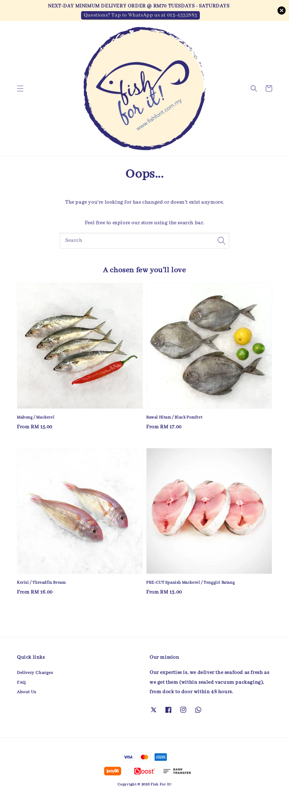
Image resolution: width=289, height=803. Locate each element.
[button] (20, 88)
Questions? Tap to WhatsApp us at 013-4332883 (140, 15)
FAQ (21, 682)
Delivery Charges (35, 673)
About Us (26, 692)
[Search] (221, 240)
